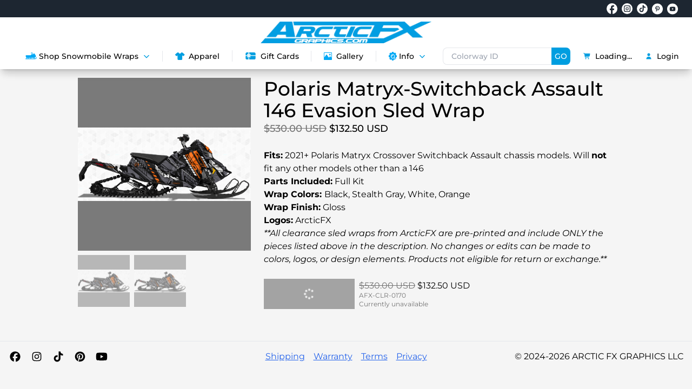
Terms (374, 356)
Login (662, 56)
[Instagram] (36, 356)
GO (561, 56)
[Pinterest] (80, 356)
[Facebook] (15, 356)
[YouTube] (101, 356)
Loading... (607, 56)
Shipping (285, 356)
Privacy (411, 356)
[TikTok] (58, 356)
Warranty (333, 356)
